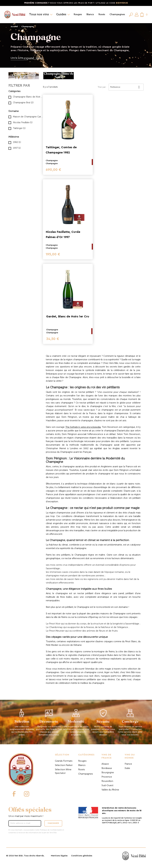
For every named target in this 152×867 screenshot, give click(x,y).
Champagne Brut (23, 102)
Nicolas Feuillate (23, 122)
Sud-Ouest (107, 785)
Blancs (90, 14)
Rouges (78, 14)
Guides (61, 14)
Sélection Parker (64, 765)
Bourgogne (108, 772)
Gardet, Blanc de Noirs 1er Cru (67, 316)
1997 (17, 148)
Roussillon (107, 781)
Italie (127, 768)
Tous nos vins (39, 14)
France (128, 764)
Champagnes (117, 14)
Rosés (101, 14)
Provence (107, 777)
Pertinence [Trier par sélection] (126, 87)
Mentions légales (59, 856)
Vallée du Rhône (110, 790)
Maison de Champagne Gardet (28, 117)
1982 (17, 142)
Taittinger (19, 128)
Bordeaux (107, 768)
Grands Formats (63, 761)
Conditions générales (81, 856)
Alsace (105, 764)
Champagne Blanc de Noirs (28, 97)
